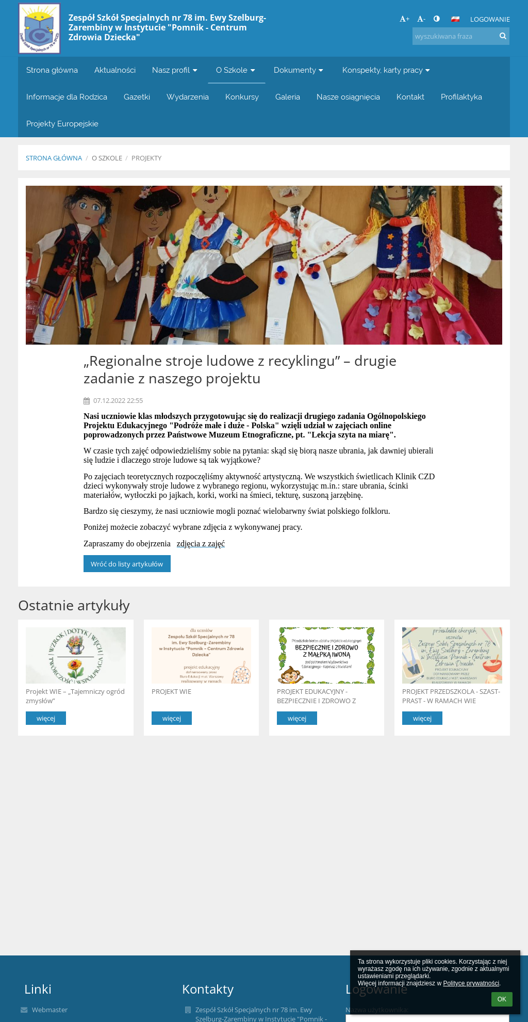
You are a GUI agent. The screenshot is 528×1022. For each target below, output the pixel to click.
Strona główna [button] (52, 70)
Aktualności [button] (115, 70)
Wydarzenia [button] (188, 96)
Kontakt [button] (410, 96)
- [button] (421, 18)
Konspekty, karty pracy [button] (387, 70)
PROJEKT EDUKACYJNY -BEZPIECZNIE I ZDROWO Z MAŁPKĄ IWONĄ (316, 696)
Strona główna (54, 158)
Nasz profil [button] (176, 70)
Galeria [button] (287, 96)
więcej (46, 718)
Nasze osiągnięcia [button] (348, 96)
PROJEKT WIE (171, 691)
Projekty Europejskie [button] (62, 123)
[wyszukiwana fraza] (461, 36)
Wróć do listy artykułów (127, 564)
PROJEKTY (146, 158)
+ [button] (404, 18)
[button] (455, 19)
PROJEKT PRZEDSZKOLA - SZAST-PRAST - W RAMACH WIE (451, 696)
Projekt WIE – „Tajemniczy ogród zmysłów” (75, 696)
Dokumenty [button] (300, 70)
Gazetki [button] (137, 96)
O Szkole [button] (236, 70)
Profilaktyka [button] (461, 96)
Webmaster (50, 1009)
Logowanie (490, 19)
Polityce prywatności (471, 983)
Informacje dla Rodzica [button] (66, 96)
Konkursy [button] (242, 96)
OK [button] (502, 999)
